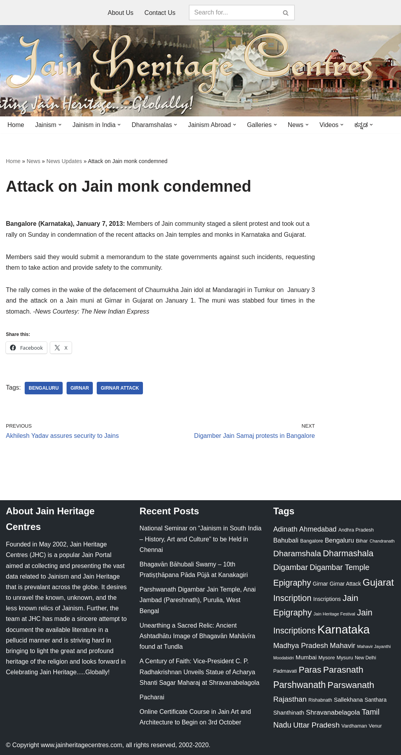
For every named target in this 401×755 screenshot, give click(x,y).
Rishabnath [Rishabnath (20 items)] (320, 700)
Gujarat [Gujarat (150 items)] (378, 582)
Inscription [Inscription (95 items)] (292, 598)
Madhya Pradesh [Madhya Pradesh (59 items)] (300, 645)
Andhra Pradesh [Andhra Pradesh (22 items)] (356, 530)
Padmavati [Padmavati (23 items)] (285, 671)
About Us (121, 12)
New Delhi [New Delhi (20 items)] (365, 658)
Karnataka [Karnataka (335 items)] (343, 629)
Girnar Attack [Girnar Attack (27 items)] (345, 584)
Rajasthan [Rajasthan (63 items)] (290, 699)
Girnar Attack (120, 388)
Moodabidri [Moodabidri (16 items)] (283, 657)
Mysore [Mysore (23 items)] (326, 658)
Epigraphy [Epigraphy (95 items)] (292, 583)
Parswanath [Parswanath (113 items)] (350, 685)
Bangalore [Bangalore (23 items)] (311, 541)
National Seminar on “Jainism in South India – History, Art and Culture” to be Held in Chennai (200, 539)
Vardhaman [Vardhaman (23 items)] (354, 726)
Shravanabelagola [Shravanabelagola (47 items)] (333, 712)
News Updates (64, 161)
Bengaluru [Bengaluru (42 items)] (339, 540)
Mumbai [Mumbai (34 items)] (306, 657)
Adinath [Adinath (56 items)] (285, 529)
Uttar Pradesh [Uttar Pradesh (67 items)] (316, 725)
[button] (59, 124)
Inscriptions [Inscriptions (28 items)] (327, 599)
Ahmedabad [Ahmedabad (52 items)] (317, 529)
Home (15, 125)
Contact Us (160, 12)
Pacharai (151, 697)
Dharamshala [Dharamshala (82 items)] (297, 553)
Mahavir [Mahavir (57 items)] (342, 645)
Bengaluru (44, 388)
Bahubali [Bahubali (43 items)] (285, 540)
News (33, 161)
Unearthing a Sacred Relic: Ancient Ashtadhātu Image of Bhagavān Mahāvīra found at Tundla (197, 636)
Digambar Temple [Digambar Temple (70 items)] (340, 567)
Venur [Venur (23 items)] (375, 726)
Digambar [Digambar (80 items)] (290, 567)
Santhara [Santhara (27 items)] (376, 700)
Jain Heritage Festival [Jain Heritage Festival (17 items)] (335, 614)
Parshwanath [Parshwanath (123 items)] (299, 685)
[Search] (233, 12)
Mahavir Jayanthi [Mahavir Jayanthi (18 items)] (374, 646)
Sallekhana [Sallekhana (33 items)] (348, 699)
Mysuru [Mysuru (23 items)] (345, 658)
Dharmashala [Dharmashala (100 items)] (348, 553)
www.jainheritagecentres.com (81, 745)
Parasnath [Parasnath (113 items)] (343, 670)
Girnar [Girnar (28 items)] (320, 584)
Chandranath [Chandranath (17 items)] (382, 541)
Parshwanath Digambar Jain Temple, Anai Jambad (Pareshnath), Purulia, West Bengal (197, 600)
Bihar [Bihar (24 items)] (362, 541)
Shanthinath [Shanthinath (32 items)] (288, 713)
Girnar (79, 388)
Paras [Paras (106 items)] (310, 670)
